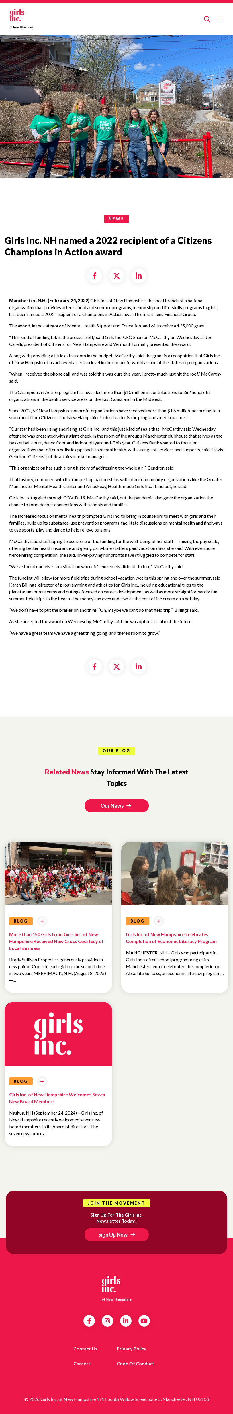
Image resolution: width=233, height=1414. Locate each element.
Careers (82, 1363)
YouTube (144, 1320)
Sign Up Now (113, 1234)
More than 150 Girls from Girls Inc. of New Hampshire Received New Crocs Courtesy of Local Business (56, 941)
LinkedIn (125, 1320)
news (116, 218)
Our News (116, 806)
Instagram (107, 1320)
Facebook (89, 1320)
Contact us (85, 1348)
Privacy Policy (131, 1348)
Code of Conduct (135, 1363)
